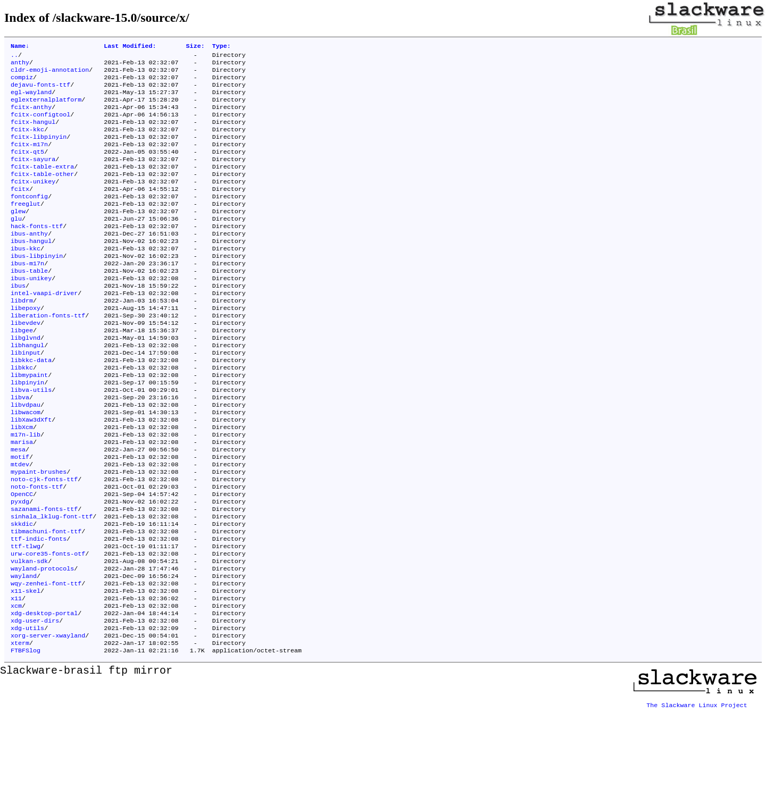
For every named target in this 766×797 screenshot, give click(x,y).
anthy (20, 65)
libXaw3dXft (31, 473)
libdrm (22, 337)
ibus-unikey (31, 312)
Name (20, 47)
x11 (16, 678)
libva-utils (31, 439)
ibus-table (29, 303)
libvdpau (25, 456)
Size (195, 47)
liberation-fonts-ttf (48, 354)
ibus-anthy (29, 261)
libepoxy (25, 346)
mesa (18, 508)
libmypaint (29, 422)
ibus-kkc (25, 278)
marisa (22, 499)
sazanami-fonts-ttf (44, 576)
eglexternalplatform (46, 108)
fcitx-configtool (40, 125)
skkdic (22, 593)
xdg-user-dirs (35, 703)
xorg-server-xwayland (48, 720)
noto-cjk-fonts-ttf (44, 542)
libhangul (27, 388)
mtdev (20, 525)
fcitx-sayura (33, 176)
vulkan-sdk (29, 635)
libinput (25, 397)
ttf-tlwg (25, 618)
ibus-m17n (27, 295)
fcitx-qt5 (27, 167)
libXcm (22, 482)
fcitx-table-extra (42, 184)
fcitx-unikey (33, 201)
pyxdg (20, 567)
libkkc (22, 414)
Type (221, 47)
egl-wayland (31, 99)
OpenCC (22, 559)
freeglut (25, 227)
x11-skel (25, 669)
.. (14, 57)
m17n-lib (25, 490)
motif (20, 516)
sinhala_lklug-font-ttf (52, 584)
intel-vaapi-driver (44, 329)
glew (18, 235)
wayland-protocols (42, 644)
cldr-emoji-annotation (50, 74)
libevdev (25, 363)
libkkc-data (31, 405)
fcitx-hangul (33, 133)
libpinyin (27, 431)
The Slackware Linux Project (697, 788)
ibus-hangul (31, 269)
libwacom (25, 465)
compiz (22, 82)
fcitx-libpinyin (38, 150)
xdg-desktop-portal (44, 695)
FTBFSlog (25, 737)
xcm (16, 686)
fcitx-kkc (27, 142)
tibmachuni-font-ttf (46, 601)
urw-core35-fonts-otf (48, 627)
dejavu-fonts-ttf (40, 91)
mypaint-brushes (38, 533)
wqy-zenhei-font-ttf (46, 661)
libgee (22, 371)
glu (16, 244)
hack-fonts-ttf (37, 252)
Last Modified (130, 47)
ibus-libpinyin (37, 286)
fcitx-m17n (29, 159)
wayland (24, 652)
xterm (20, 729)
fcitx (20, 210)
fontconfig (29, 218)
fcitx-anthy (31, 116)
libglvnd (25, 380)
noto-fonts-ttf (37, 550)
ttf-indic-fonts (38, 610)
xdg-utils (27, 712)
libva (20, 448)
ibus (18, 320)
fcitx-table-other (42, 193)
